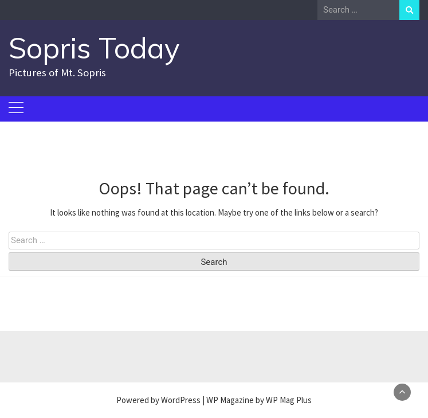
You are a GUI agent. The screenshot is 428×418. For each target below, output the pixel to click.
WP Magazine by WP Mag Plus (259, 399)
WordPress (181, 399)
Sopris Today (94, 48)
